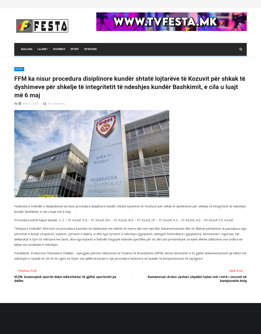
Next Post (236, 271)
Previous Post (27, 271)
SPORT (19, 69)
